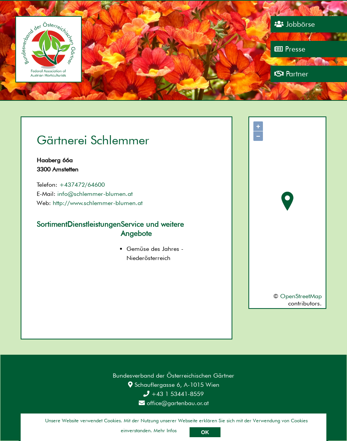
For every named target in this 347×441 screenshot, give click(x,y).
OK (205, 432)
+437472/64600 (82, 184)
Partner (291, 73)
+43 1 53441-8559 (173, 393)
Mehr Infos (165, 430)
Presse (289, 49)
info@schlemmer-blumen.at (95, 193)
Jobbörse (294, 24)
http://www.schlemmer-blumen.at (98, 203)
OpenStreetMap (301, 296)
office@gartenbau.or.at (174, 403)
